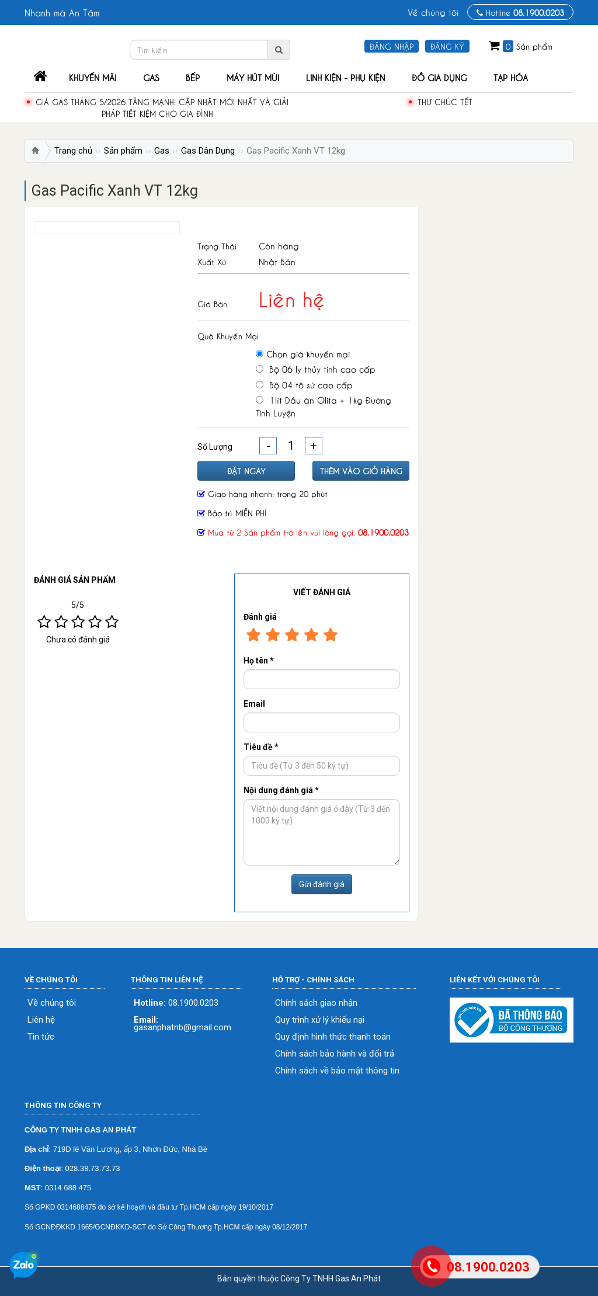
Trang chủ (73, 150)
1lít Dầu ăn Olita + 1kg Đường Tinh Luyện (323, 406)
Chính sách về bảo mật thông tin (337, 1071)
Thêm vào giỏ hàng (361, 470)
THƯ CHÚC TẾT (445, 101)
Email (254, 703)
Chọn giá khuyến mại (303, 353)
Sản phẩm (123, 150)
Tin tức (40, 1037)
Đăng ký (447, 45)
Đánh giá (260, 616)
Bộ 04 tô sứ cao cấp (304, 384)
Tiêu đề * (261, 747)
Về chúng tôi (433, 12)
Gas (151, 77)
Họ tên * (259, 660)
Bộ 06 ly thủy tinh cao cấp (315, 368)
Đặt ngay (246, 470)
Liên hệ (41, 1020)
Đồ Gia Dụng (439, 77)
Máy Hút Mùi (253, 77)
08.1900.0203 (176, 1003)
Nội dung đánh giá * (281, 790)
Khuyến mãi (92, 77)
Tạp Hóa (510, 77)
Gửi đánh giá (322, 884)
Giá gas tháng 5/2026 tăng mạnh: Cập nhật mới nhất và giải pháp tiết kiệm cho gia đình (162, 107)
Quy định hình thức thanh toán (333, 1037)
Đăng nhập (391, 45)
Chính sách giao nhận (316, 1003)
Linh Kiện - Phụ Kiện (345, 77)
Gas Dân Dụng (208, 150)
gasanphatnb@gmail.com (182, 1023)
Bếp (193, 77)
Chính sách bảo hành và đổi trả (334, 1054)
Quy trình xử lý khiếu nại (319, 1020)
